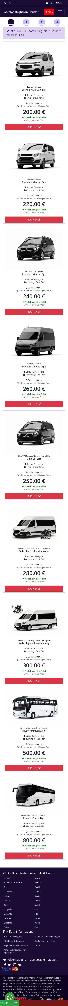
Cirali (37, 927)
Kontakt (38, 945)
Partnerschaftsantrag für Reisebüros (14, 951)
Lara (37, 909)
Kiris (5, 905)
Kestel (37, 905)
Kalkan (7, 900)
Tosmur (38, 918)
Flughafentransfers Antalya (16, 945)
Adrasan (7, 878)
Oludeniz (8, 922)
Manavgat (8, 914)
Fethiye (7, 896)
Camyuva (8, 891)
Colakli (37, 887)
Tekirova (7, 918)
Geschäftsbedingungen (14, 936)
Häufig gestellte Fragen (45, 941)
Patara (37, 922)
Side (36, 914)
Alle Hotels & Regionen (14, 941)
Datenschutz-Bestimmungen (47, 936)
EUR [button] (59, 3)
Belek (6, 887)
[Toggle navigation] (60, 12)
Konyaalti (8, 909)
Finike (6, 927)
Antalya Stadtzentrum (13, 882)
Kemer (37, 900)
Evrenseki (39, 891)
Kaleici (37, 896)
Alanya (37, 878)
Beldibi (38, 882)
